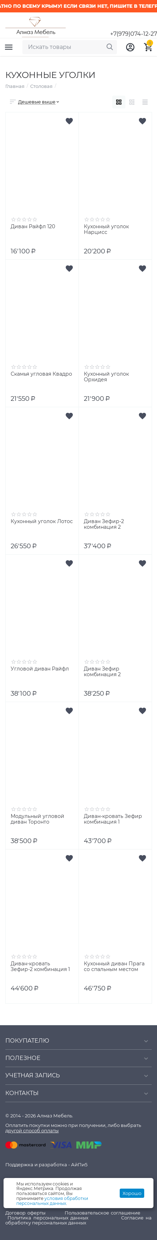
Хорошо (132, 1193)
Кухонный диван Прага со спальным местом (114, 967)
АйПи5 (79, 1164)
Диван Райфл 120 (33, 227)
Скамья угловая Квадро (41, 374)
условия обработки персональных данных (52, 1201)
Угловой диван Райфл (40, 669)
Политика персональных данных (48, 1218)
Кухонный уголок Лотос (42, 521)
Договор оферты (25, 1213)
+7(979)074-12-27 (133, 34)
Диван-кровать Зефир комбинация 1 (113, 819)
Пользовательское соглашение (102, 1213)
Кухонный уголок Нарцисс (106, 230)
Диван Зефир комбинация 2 (102, 672)
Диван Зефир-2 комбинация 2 (104, 524)
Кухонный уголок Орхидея (106, 377)
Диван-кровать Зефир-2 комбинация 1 (40, 967)
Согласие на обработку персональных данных (78, 1220)
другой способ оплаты (32, 1130)
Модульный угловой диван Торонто (37, 819)
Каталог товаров (9, 47)
